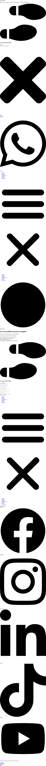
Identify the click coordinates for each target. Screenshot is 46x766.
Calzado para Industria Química (5, 393)
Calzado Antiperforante (4, 384)
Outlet (3, 174)
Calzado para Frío (3, 392)
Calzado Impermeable (3, 388)
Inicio (3, 172)
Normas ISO (4, 175)
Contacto (3, 178)
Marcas (3, 176)
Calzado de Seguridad (3, 385)
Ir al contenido (2, 0)
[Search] (0, 114)
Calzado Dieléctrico (3, 386)
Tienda (3, 173)
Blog (3, 177)
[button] (23, 226)
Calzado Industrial (3, 389)
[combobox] (4, 45)
